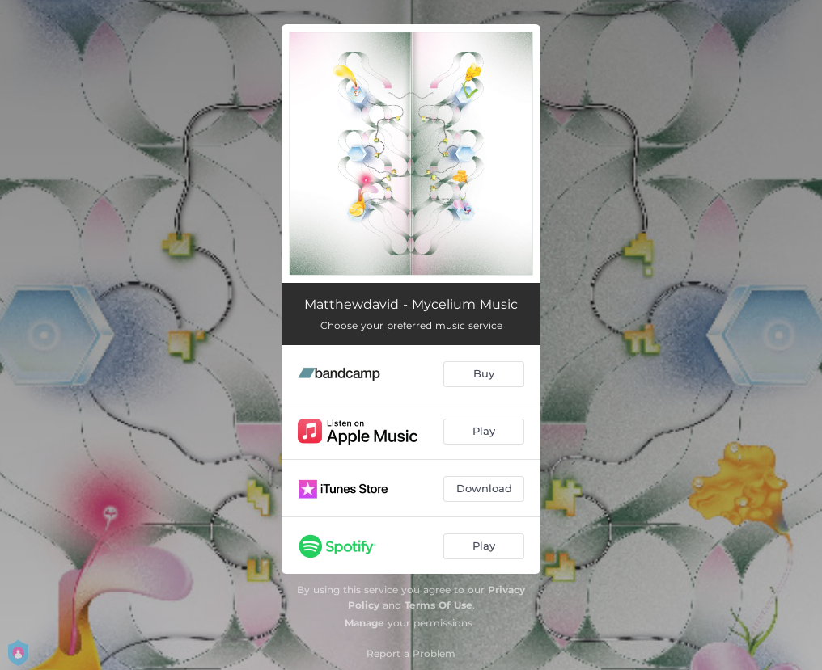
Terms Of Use (438, 605)
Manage (364, 623)
